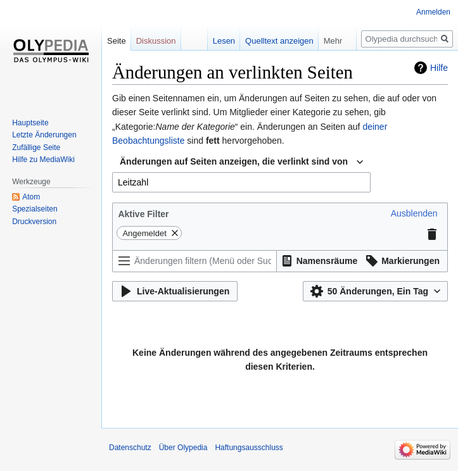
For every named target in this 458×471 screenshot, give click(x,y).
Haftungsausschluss (249, 447)
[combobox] (241, 162)
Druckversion (34, 221)
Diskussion (156, 41)
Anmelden (433, 12)
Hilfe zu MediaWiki (43, 159)
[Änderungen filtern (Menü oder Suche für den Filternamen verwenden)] (194, 261)
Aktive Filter (143, 214)
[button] (414, 213)
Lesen (224, 41)
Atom (31, 196)
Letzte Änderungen (44, 134)
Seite (116, 41)
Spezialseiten (34, 208)
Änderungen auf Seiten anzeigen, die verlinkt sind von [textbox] (234, 161)
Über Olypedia (183, 447)
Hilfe (439, 68)
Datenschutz (130, 447)
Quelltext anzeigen (279, 41)
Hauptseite (30, 122)
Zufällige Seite (36, 147)
